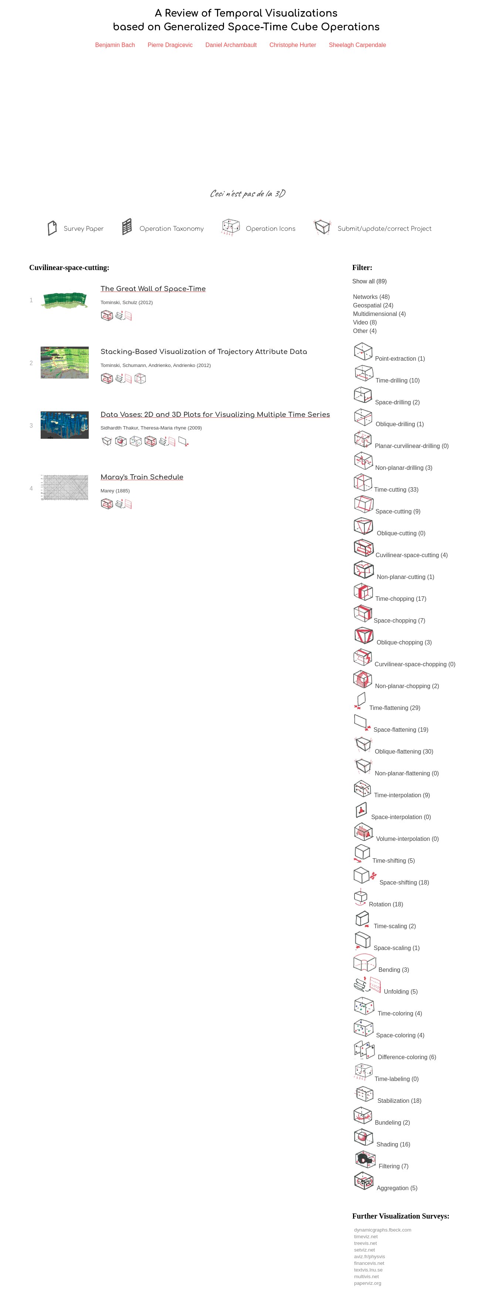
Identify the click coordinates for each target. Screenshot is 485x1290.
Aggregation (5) (385, 1188)
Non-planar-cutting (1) (393, 577)
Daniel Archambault (231, 45)
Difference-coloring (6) (394, 1057)
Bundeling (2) (381, 1122)
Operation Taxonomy (172, 229)
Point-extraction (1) (389, 359)
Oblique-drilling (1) (388, 424)
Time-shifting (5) (384, 861)
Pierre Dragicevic (170, 45)
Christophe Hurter (292, 45)
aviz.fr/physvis (369, 1256)
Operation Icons (270, 229)
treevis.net (365, 1243)
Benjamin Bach (115, 45)
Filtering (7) (380, 1166)
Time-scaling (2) (384, 926)
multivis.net (366, 1276)
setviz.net (364, 1250)
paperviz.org (367, 1283)
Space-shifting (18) (391, 882)
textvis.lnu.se (368, 1270)
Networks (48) (371, 297)
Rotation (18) (378, 904)
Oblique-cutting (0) (389, 533)
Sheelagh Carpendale (357, 45)
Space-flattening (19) (390, 730)
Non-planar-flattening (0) (396, 773)
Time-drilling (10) (386, 380)
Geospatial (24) (373, 305)
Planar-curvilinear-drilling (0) (401, 446)
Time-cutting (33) (385, 489)
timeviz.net (366, 1236)
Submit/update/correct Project (385, 229)
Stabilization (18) (387, 1101)
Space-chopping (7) (389, 620)
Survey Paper (84, 229)
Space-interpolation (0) (392, 817)
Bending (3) (381, 970)
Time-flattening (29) (386, 708)
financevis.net (369, 1263)
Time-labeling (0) (386, 1079)
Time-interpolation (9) (391, 795)
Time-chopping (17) (390, 599)
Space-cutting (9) (387, 511)
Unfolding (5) (385, 991)
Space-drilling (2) (386, 402)
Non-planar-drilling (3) (393, 468)
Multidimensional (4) (379, 314)
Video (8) (365, 322)
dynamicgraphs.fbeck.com (382, 1230)
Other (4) (365, 331)
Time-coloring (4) (387, 1013)
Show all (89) (369, 281)
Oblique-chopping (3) (392, 642)
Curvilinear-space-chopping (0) (404, 664)
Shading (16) (381, 1144)
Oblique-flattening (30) (393, 751)
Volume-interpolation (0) (396, 839)
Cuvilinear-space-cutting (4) (400, 555)
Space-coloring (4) (388, 1035)
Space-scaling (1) (386, 948)
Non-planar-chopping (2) (396, 686)
